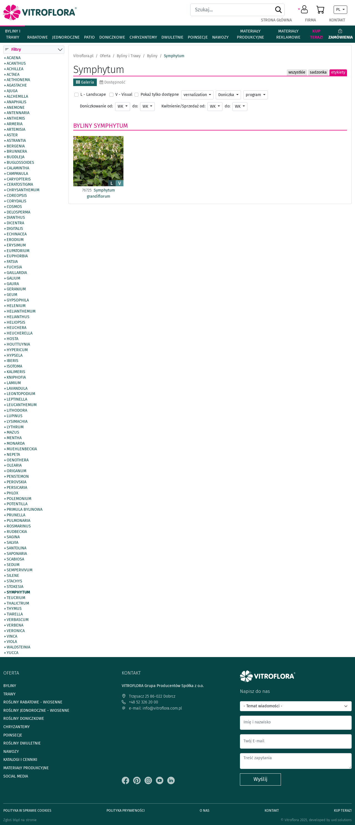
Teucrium (16, 598)
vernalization (196, 94)
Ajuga (12, 91)
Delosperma (18, 212)
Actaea (13, 74)
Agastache (17, 85)
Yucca (12, 653)
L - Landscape (93, 94)
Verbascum (18, 620)
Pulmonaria (18, 521)
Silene (13, 576)
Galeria (85, 82)
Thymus (14, 609)
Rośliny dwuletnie (22, 743)
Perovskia (16, 482)
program (254, 94)
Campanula (17, 174)
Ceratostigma (20, 185)
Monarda (16, 443)
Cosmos (14, 207)
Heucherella (19, 333)
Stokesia (15, 587)
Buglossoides (20, 162)
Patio (89, 37)
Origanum (16, 471)
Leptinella (17, 400)
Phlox (12, 493)
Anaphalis (16, 102)
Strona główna (276, 20)
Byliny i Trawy (12, 34)
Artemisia (16, 129)
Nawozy (220, 37)
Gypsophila (18, 300)
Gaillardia (17, 273)
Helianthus (18, 317)
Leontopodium (21, 394)
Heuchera (16, 328)
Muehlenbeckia (22, 449)
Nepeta (13, 454)
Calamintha (18, 168)
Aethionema (18, 80)
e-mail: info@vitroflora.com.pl (152, 708)
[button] (304, 9)
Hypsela (14, 355)
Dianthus (16, 218)
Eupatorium (18, 251)
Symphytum (18, 592)
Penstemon (18, 476)
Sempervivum (19, 570)
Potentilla (17, 504)
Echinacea (17, 234)
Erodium (15, 240)
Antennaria (18, 113)
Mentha (14, 438)
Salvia (12, 542)
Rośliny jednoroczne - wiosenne (36, 710)
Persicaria (17, 488)
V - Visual (123, 94)
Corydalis (16, 201)
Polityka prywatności (125, 810)
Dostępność (112, 82)
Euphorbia (17, 256)
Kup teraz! (316, 34)
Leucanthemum (22, 405)
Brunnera (17, 152)
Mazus (13, 433)
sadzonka (318, 72)
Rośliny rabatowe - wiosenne (32, 702)
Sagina (13, 537)
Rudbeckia (17, 532)
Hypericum (17, 350)
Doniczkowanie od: (96, 106)
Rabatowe (37, 37)
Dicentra (15, 223)
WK (121, 106)
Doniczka (226, 94)
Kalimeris (16, 372)
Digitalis (15, 229)
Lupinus (14, 416)
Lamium (14, 383)
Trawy (9, 694)
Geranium (16, 289)
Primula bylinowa (24, 509)
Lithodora (17, 410)
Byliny (82, 125)
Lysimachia (17, 421)
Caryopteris (19, 179)
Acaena (14, 58)
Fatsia (12, 262)
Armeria (14, 124)
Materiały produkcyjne (250, 34)
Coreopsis (17, 195)
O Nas (204, 810)
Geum (12, 295)
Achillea (15, 69)
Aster (12, 135)
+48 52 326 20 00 (140, 702)
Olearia (14, 466)
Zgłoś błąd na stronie (20, 820)
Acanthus (16, 63)
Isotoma (14, 366)
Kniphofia (16, 377)
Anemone (16, 107)
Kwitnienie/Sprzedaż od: (183, 106)
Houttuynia (18, 344)
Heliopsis (16, 322)
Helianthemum (21, 311)
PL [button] (338, 9)
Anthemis (16, 118)
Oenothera (18, 460)
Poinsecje (198, 37)
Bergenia (16, 146)
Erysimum (16, 245)
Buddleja (15, 157)
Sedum (13, 565)
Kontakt (337, 20)
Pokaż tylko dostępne (160, 94)
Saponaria (17, 554)
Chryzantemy (143, 37)
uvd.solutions (341, 820)
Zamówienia (340, 34)
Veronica (16, 631)
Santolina (16, 548)
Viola (12, 642)
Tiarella (15, 614)
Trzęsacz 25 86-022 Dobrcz (148, 696)
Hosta (12, 339)
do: (135, 106)
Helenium (16, 306)
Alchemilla (17, 96)
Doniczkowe (112, 37)
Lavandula (17, 388)
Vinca (12, 636)
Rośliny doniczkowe (23, 718)
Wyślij (260, 779)
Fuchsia (14, 267)
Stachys (14, 581)
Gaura (13, 284)
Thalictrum (18, 603)
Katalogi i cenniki (20, 759)
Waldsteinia (18, 647)
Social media (15, 776)
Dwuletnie (172, 37)
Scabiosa (15, 559)
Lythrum (15, 427)
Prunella (16, 515)
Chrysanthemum (23, 190)
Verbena (15, 625)
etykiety (338, 72)
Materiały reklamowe (288, 34)
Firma (310, 20)
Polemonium (19, 499)
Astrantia (16, 141)
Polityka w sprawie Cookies (27, 810)
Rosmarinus (19, 526)
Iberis (12, 361)
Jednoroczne (66, 37)
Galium (13, 278)
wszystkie (296, 72)
